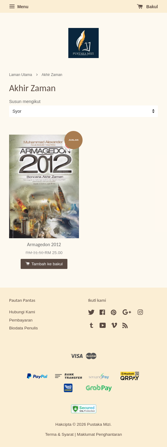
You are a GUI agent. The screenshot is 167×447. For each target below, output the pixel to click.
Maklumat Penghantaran (99, 434)
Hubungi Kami (22, 312)
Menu (18, 6)
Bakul (147, 6)
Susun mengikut (24, 101)
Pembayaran (20, 320)
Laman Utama (20, 75)
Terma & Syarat (59, 434)
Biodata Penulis (23, 328)
